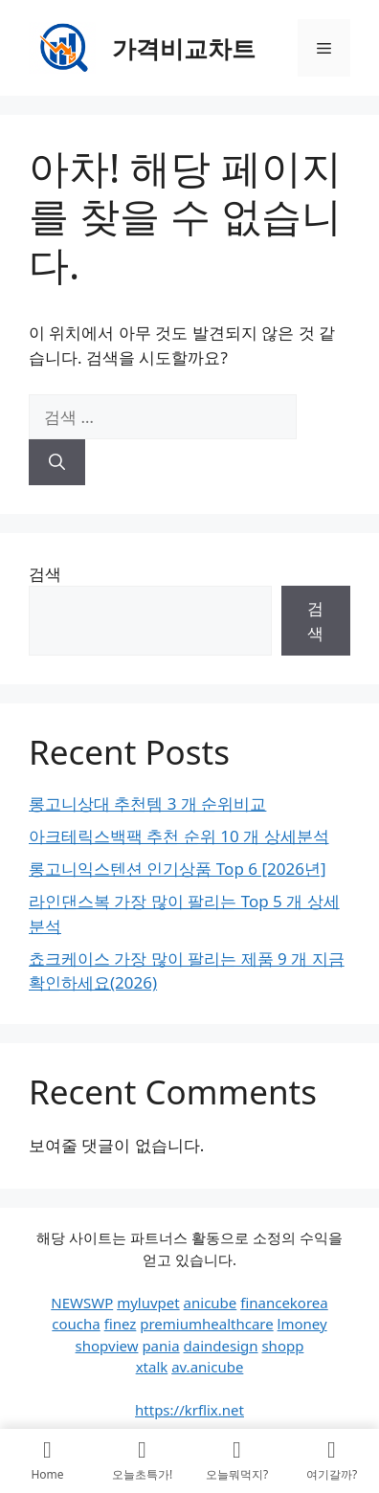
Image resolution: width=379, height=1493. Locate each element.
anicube (210, 1302)
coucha (76, 1323)
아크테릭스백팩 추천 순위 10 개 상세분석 (179, 836)
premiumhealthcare (206, 1323)
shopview (107, 1345)
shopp (282, 1345)
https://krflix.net (189, 1409)
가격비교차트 (184, 48)
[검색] (57, 462)
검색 (45, 574)
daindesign (221, 1345)
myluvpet (148, 1302)
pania (160, 1345)
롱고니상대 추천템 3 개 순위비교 (147, 803)
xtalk (152, 1366)
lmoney (302, 1323)
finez (120, 1323)
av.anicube (207, 1366)
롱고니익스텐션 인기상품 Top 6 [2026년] (177, 869)
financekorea (284, 1302)
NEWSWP (82, 1302)
